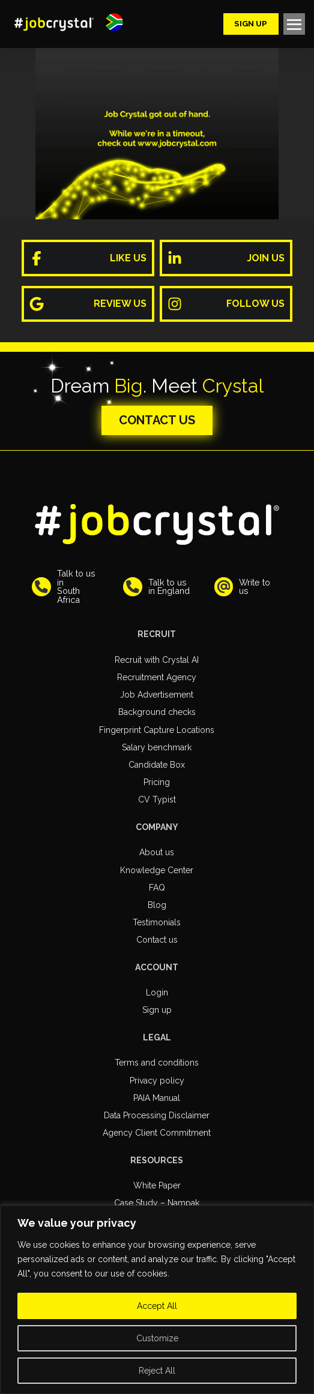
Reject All (157, 1370)
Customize (157, 1338)
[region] (157, 1299)
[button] (114, 22)
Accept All (157, 1306)
